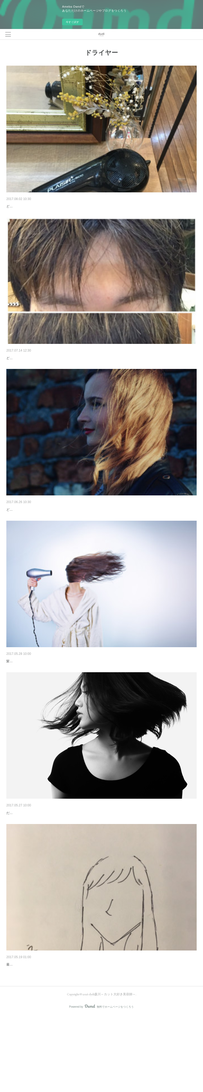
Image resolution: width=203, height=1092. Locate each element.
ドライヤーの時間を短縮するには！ (36, 867)
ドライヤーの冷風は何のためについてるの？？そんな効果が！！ (60, 206)
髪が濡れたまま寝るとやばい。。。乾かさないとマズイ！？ (56, 702)
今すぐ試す (72, 22)
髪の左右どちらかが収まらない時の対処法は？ (45, 1033)
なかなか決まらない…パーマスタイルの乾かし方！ (48, 537)
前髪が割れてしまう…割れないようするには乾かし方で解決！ (58, 371)
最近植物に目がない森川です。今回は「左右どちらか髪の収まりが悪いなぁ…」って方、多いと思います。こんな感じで (92, 1040)
